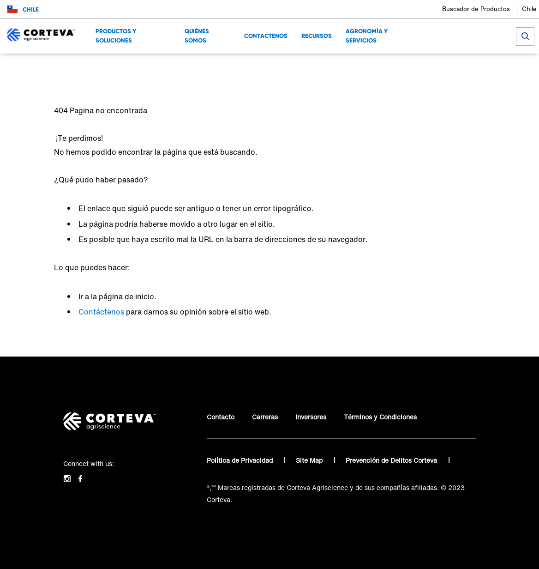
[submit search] (525, 36)
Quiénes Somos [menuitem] (197, 35)
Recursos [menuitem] (316, 36)
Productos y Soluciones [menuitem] (116, 35)
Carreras (265, 417)
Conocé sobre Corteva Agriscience (88, 67)
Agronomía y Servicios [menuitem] (367, 35)
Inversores (310, 417)
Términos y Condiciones (380, 417)
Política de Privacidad (241, 460)
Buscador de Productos (476, 9)
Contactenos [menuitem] (265, 36)
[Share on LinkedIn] (479, 67)
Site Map (310, 460)
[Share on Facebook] (464, 67)
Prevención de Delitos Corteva (392, 460)
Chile (529, 9)
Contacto (220, 417)
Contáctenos (101, 311)
